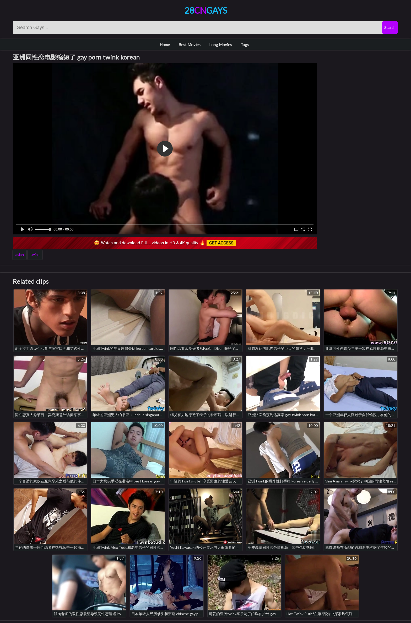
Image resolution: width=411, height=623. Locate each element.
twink (35, 254)
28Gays (205, 10)
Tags (245, 44)
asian (19, 254)
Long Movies (220, 44)
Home (165, 44)
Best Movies (190, 44)
